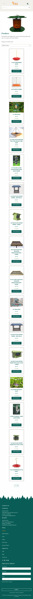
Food (3, 536)
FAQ (3, 551)
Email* (16, 578)
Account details (5, 545)
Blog (3, 554)
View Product (16, 71)
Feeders (4, 530)
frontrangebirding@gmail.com (8, 515)
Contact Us (4, 557)
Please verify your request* (11, 584)
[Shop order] (16, 45)
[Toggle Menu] (4, 3)
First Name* (16, 568)
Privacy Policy (12, 592)
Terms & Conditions (19, 592)
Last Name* (16, 573)
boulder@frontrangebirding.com (9, 525)
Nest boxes (4, 542)
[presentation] (11, 584)
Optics (3, 539)
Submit (16, 589)
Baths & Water (5, 533)
